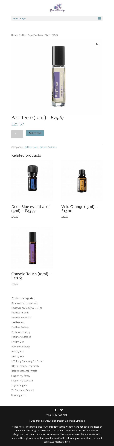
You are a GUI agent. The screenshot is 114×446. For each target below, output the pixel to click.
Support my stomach (22, 380)
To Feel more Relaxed (22, 390)
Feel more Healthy (20, 332)
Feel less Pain (25, 35)
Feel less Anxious (20, 312)
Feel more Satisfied (21, 336)
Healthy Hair (17, 351)
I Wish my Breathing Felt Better (27, 361)
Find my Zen (17, 341)
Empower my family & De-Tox (26, 307)
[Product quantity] (17, 134)
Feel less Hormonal (21, 317)
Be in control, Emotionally (24, 302)
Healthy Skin (17, 356)
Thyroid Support (19, 385)
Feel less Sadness (48, 146)
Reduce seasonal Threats (24, 370)
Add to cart (35, 133)
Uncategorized (18, 395)
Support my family (20, 375)
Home (14, 35)
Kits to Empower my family (25, 365)
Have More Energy (20, 346)
